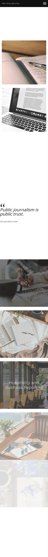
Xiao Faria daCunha (10, 3)
